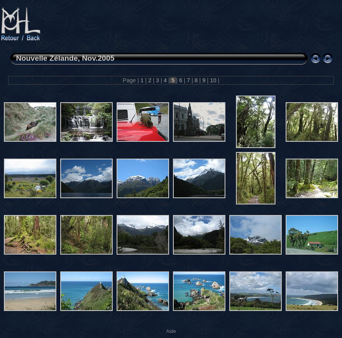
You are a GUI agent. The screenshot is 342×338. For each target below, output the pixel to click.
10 (213, 80)
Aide (171, 331)
